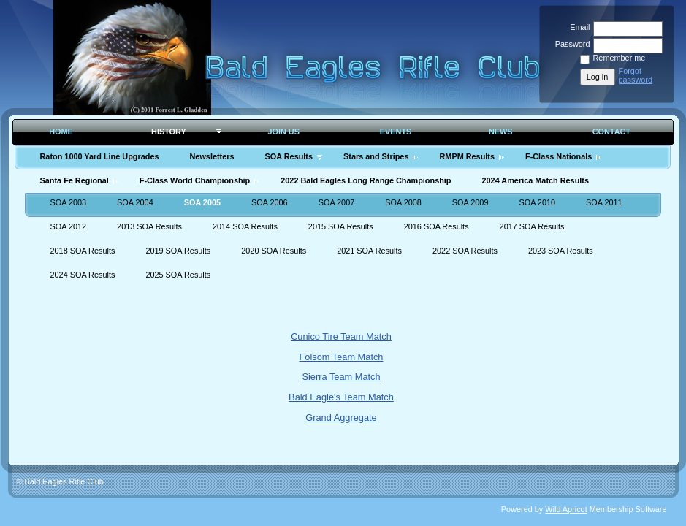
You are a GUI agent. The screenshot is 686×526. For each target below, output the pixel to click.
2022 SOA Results (465, 250)
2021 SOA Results (369, 250)
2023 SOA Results (560, 250)
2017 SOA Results (532, 226)
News (501, 131)
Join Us (283, 131)
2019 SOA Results (177, 250)
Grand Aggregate (340, 417)
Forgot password (636, 75)
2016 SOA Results (436, 226)
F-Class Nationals (558, 156)
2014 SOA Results (245, 226)
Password (569, 43)
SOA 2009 (470, 202)
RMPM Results (467, 156)
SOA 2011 (604, 202)
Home (61, 131)
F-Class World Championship (195, 180)
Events (396, 131)
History (168, 131)
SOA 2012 (68, 226)
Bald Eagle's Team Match (341, 397)
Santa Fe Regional (74, 180)
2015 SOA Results (340, 226)
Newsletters (211, 156)
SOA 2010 (537, 202)
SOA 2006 (269, 202)
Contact (611, 131)
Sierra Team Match (341, 376)
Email (577, 27)
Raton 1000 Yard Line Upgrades (99, 156)
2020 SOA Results (273, 250)
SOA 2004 (135, 202)
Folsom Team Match (342, 356)
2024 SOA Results (82, 274)
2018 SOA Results (82, 250)
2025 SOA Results (177, 274)
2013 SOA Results (149, 226)
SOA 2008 (403, 202)
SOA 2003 (68, 202)
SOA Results (289, 156)
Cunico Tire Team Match (341, 336)
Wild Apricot (566, 509)
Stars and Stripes (375, 156)
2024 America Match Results (535, 180)
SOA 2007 (337, 202)
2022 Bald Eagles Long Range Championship (366, 180)
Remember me (619, 57)
